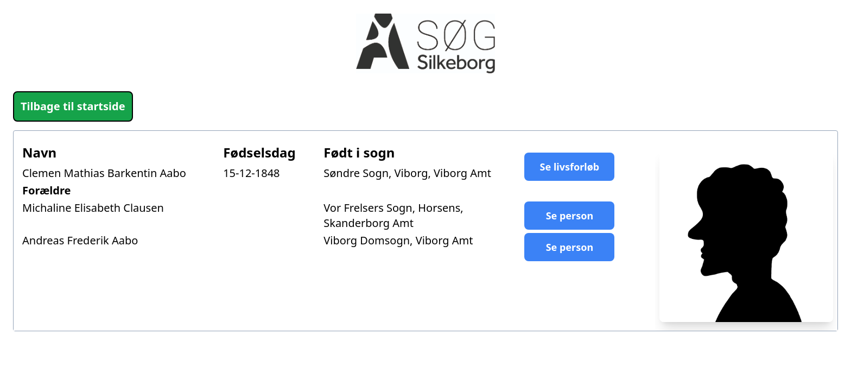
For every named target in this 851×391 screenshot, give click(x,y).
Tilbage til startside (73, 106)
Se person (570, 215)
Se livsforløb (570, 166)
